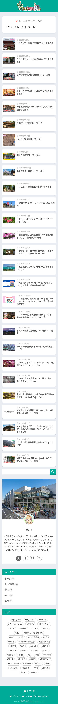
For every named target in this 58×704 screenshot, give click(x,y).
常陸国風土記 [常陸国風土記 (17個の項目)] (45, 642)
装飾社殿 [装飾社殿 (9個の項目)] (26, 668)
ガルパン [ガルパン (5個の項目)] (31, 624)
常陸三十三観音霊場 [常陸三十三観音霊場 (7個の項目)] (27, 642)
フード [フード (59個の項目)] (13, 628)
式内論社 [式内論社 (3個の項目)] (34, 646)
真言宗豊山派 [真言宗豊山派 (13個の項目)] (14, 664)
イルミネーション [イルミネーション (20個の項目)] (16, 624)
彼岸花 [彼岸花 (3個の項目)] (45, 646)
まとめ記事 (11, 584)
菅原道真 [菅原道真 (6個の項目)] (14, 668)
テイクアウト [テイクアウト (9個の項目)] (45, 624)
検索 (53, 472)
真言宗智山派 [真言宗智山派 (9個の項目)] (46, 659)
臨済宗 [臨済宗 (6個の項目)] (38, 664)
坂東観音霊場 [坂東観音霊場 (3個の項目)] (34, 637)
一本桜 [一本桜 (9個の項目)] (23, 628)
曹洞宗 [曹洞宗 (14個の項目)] (20, 655)
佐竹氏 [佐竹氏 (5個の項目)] (45, 628)
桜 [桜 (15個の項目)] (29, 655)
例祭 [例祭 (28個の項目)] (17, 633)
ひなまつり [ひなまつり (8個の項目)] (30, 620)
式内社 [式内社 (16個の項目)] (23, 646)
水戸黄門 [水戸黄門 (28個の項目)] (47, 655)
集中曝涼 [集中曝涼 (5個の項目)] (33, 672)
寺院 (9, 590)
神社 (9, 595)
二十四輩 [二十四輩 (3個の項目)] (34, 628)
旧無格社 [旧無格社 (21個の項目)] (34, 650)
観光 (9, 600)
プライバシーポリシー (21, 696)
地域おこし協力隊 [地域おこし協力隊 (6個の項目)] (16, 637)
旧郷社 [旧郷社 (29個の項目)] (10, 655)
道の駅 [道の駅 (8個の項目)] (45, 668)
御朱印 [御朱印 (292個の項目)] (13, 650)
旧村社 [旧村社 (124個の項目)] (23, 650)
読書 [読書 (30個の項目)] (36, 668)
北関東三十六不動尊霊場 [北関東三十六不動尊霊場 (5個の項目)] (34, 633)
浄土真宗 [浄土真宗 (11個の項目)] (22, 659)
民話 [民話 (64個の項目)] (37, 655)
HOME (29, 691)
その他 (9, 578)
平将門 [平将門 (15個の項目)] (13, 646)
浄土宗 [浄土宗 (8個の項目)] (10, 659)
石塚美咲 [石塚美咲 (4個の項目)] (27, 664)
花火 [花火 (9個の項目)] (48, 664)
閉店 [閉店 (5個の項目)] (23, 672)
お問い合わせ (41, 696)
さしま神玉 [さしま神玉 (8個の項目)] (17, 620)
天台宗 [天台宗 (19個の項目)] (46, 637)
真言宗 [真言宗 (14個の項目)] (32, 659)
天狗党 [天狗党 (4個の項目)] (11, 642)
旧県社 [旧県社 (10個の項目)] (45, 650)
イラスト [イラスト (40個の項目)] (43, 620)
